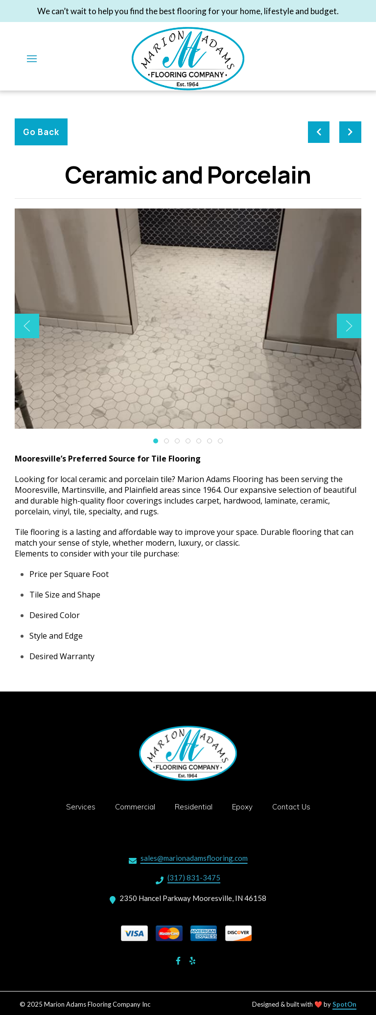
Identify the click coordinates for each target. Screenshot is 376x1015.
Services (83, 806)
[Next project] (350, 132)
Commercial (138, 806)
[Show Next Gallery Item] (349, 326)
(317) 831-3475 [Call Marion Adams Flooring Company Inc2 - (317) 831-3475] (193, 877)
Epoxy (245, 806)
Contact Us (294, 806)
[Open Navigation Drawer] (32, 58)
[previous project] (319, 132)
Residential (196, 806)
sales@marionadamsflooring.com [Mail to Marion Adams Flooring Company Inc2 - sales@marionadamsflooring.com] (194, 858)
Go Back (41, 132)
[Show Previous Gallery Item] (27, 326)
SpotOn (344, 1004)
